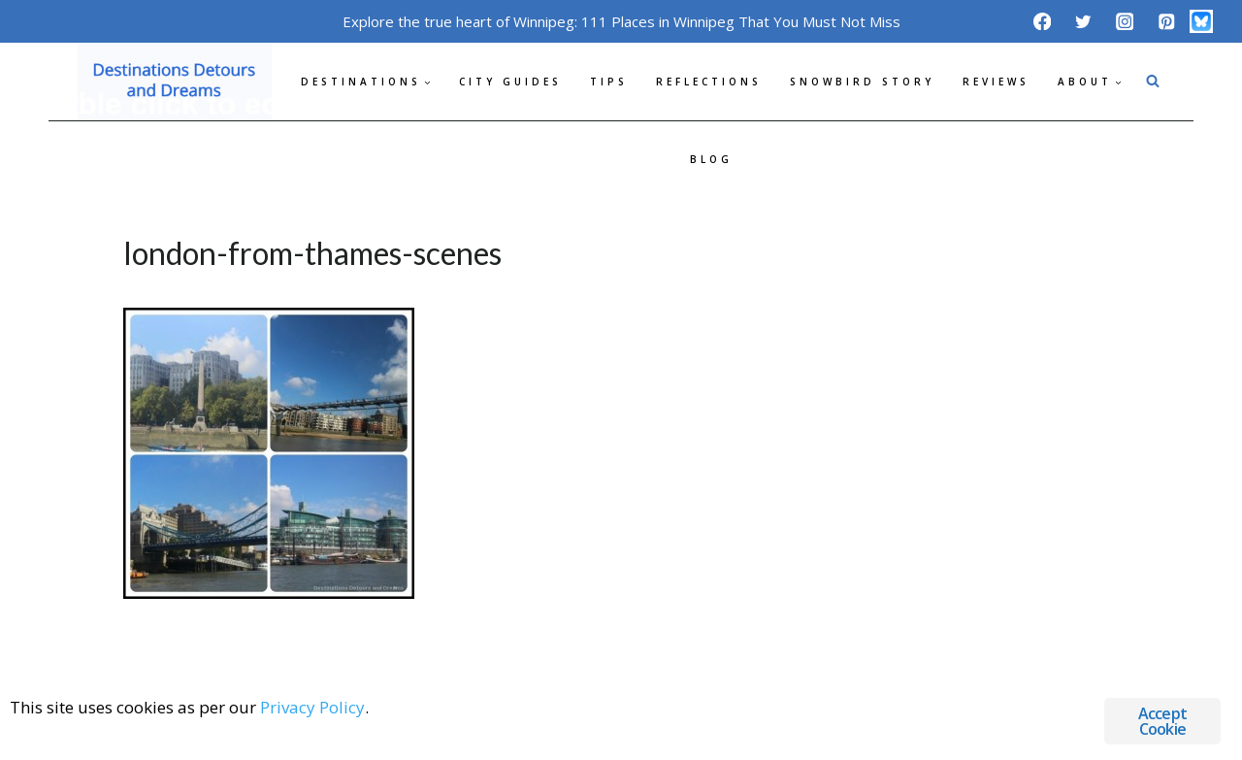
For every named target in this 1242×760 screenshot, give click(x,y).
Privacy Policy (312, 707)
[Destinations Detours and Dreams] (175, 81)
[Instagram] (1125, 21)
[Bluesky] (1201, 21)
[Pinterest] (1166, 21)
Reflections (709, 81)
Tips (609, 81)
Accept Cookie (1162, 721)
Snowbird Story (862, 81)
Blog (711, 159)
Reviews (996, 81)
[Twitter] (1083, 21)
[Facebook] (1042, 21)
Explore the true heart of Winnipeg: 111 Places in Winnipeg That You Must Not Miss (621, 21)
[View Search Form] (1152, 81)
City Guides (510, 81)
